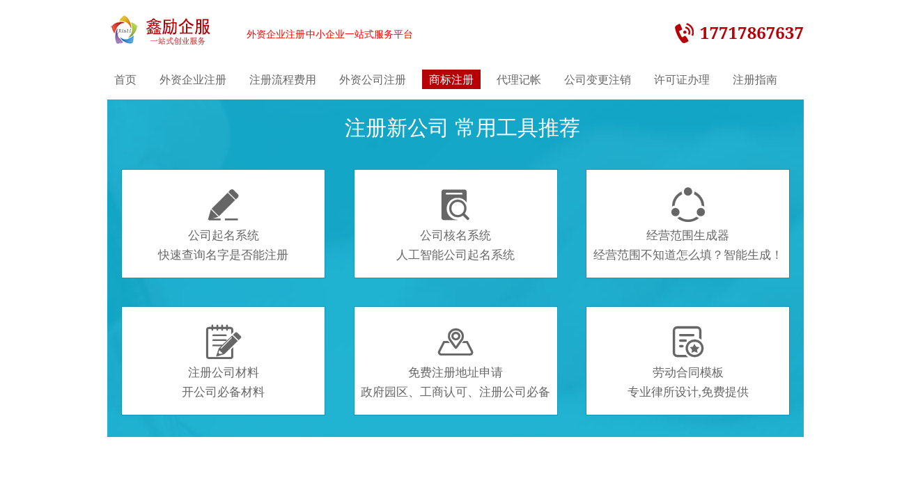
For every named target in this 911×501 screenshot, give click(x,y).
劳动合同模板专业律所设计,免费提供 (688, 361)
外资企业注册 (192, 79)
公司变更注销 (597, 79)
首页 (125, 79)
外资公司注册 (372, 79)
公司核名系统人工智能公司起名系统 (455, 224)
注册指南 (755, 79)
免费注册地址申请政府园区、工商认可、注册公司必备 (455, 361)
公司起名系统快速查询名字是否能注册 (223, 224)
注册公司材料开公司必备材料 (223, 361)
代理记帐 (519, 79)
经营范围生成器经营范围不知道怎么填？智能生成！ (688, 224)
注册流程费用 (282, 79)
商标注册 (451, 79)
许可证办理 (682, 79)
